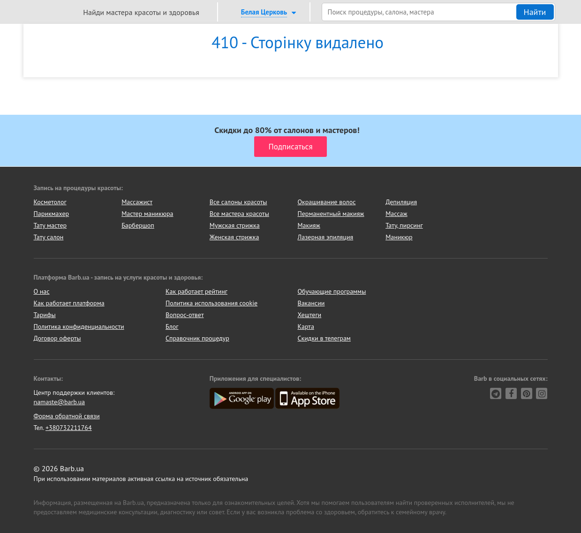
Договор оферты (57, 338)
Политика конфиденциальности (79, 326)
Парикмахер (51, 213)
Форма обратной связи (67, 416)
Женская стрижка (234, 237)
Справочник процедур (197, 338)
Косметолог (50, 202)
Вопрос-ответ (185, 315)
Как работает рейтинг (196, 291)
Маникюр (399, 237)
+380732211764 (68, 427)
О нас (42, 291)
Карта (306, 326)
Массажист (136, 202)
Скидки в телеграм (324, 338)
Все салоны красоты (238, 202)
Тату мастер (50, 225)
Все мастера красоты (239, 213)
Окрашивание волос (326, 202)
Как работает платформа (69, 303)
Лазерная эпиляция (325, 237)
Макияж (308, 225)
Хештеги (310, 315)
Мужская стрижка (235, 225)
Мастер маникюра (147, 213)
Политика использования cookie (211, 303)
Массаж (396, 213)
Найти (535, 12)
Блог (172, 326)
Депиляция (401, 202)
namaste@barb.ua (59, 402)
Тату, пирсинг (404, 225)
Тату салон (49, 237)
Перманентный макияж (330, 213)
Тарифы (45, 315)
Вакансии (311, 303)
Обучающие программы (332, 291)
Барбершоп (137, 225)
